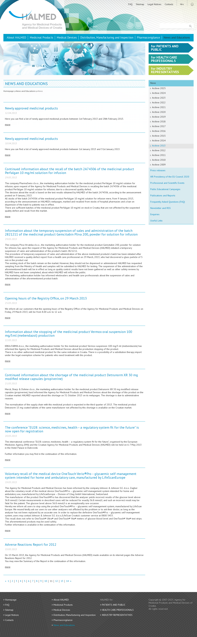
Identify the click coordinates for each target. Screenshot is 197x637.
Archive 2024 (159, 93)
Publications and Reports (162, 195)
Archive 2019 (159, 116)
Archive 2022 (159, 102)
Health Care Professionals (118, 609)
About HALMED (16, 37)
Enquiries (154, 214)
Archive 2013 (159, 145)
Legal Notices (154, 4)
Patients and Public (113, 604)
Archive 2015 (159, 135)
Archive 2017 (159, 126)
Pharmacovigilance (148, 37)
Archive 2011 (159, 155)
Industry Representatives (117, 614)
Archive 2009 (159, 164)
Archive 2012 (159, 150)
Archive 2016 (159, 131)
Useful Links (156, 220)
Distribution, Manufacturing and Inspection (106, 37)
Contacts (169, 4)
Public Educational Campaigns (165, 189)
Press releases (157, 170)
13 (62, 581)
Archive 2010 (159, 159)
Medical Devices (67, 37)
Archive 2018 (159, 121)
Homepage (8, 91)
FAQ (130, 4)
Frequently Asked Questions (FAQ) (167, 201)
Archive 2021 (159, 107)
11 (51, 581)
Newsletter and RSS (160, 208)
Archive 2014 (159, 140)
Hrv (182, 4)
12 (56, 581)
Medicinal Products (41, 37)
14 (67, 581)
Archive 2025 (159, 88)
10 (45, 581)
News (40, 91)
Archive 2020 (159, 112)
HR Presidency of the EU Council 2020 (169, 176)
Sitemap (140, 4)
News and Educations (177, 37)
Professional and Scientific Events (167, 182)
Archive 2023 (159, 97)
